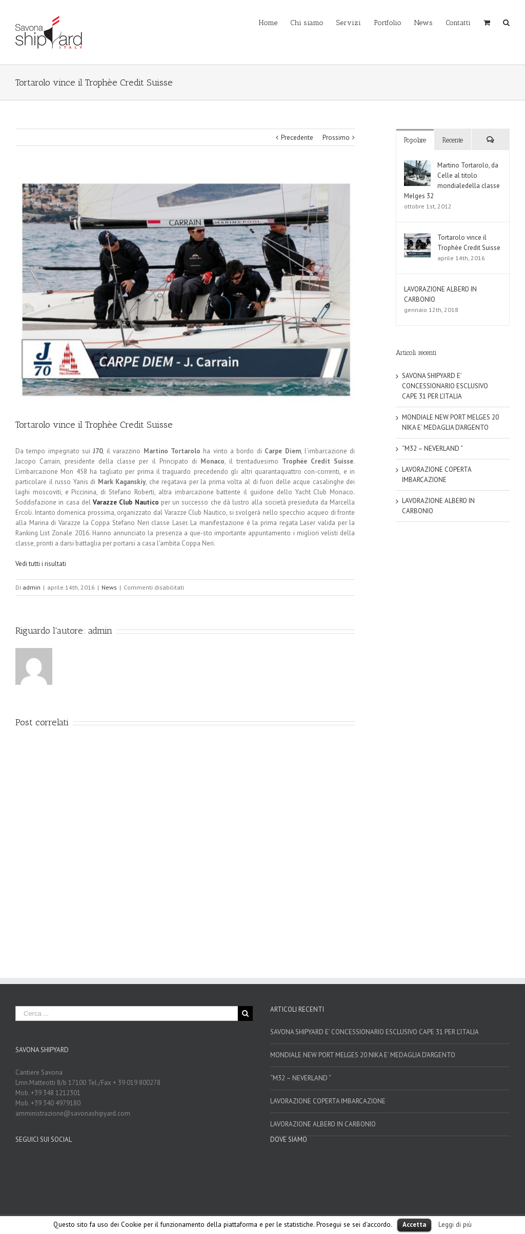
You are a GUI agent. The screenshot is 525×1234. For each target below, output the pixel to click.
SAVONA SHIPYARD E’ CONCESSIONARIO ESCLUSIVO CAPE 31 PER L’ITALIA (445, 386)
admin (32, 587)
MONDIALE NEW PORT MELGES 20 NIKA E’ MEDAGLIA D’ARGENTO (362, 1055)
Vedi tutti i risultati (40, 563)
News (109, 587)
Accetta (414, 1224)
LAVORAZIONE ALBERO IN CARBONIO (323, 1124)
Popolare (415, 140)
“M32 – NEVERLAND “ (432, 448)
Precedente (297, 137)
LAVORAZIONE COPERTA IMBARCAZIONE (328, 1101)
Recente (452, 140)
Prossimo (336, 137)
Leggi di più (455, 1224)
